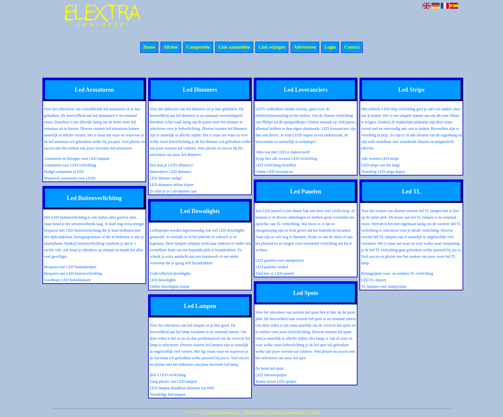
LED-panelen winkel (271, 267)
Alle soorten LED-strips (380, 158)
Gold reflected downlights (170, 273)
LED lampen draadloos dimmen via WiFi (182, 388)
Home (149, 47)
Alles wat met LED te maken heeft (282, 152)
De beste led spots (269, 368)
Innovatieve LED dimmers (170, 171)
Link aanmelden (234, 47)
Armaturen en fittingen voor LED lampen (76, 158)
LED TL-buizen (373, 280)
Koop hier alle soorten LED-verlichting (286, 158)
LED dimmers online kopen (171, 184)
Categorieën (198, 47)
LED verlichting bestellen (275, 165)
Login (330, 47)
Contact (351, 47)
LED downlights (163, 280)
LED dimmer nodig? (166, 178)
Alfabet (170, 47)
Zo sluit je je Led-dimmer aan (173, 191)
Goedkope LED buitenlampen (67, 280)
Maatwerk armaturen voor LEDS (70, 178)
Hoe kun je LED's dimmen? (171, 165)
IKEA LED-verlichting (168, 375)
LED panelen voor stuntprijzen (279, 260)
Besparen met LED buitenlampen (70, 267)
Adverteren (305, 47)
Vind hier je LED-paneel (274, 273)
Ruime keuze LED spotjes (276, 381)
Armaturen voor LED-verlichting (70, 165)
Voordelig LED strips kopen (383, 171)
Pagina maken (254, 412)
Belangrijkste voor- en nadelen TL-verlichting (397, 273)
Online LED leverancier (274, 171)
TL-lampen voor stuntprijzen (383, 286)
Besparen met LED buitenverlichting (73, 273)
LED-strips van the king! (380, 165)
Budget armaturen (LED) (64, 171)
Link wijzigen (272, 47)
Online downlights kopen (169, 286)
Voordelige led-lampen (167, 394)
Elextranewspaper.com (222, 412)
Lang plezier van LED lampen (173, 381)
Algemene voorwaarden (286, 412)
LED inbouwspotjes (271, 375)
